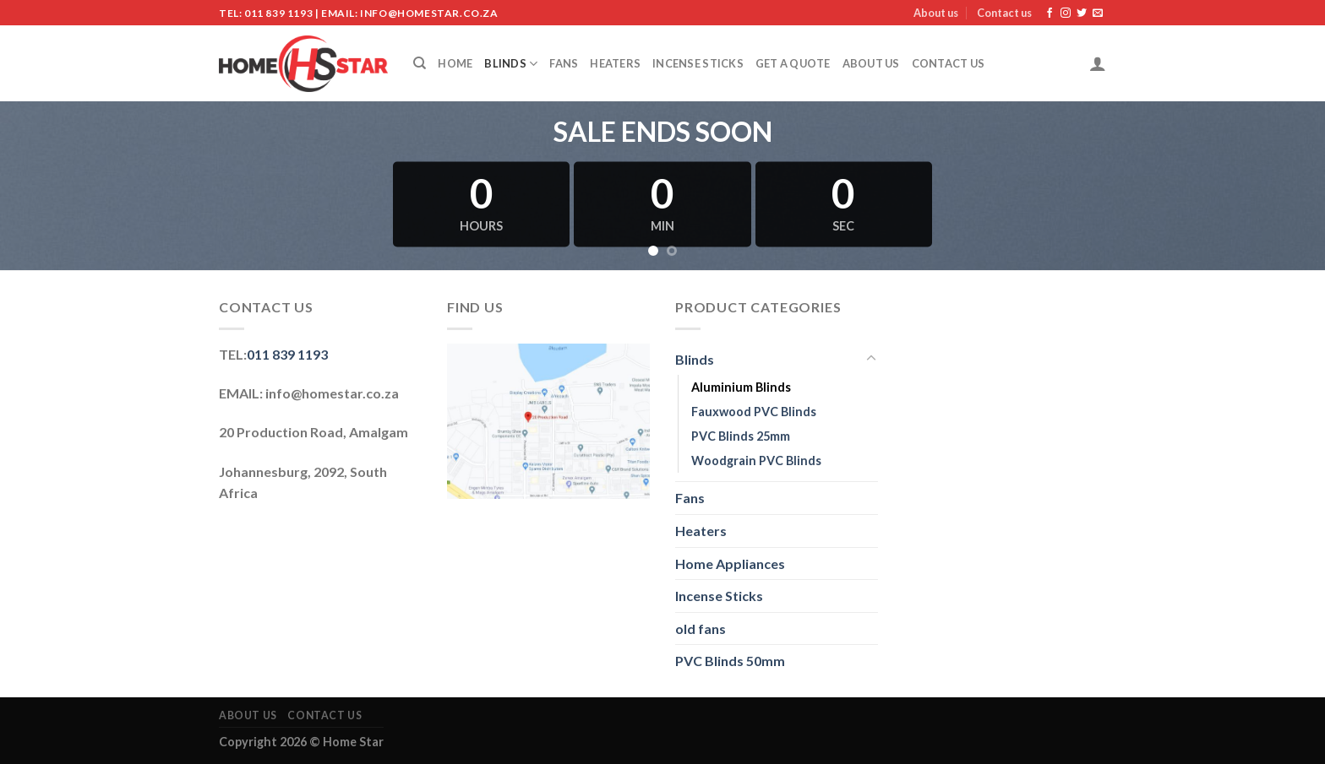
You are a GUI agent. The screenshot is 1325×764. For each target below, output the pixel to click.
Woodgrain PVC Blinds (756, 460)
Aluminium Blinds (741, 387)
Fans (563, 63)
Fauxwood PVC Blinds (753, 411)
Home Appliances (730, 563)
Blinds (510, 64)
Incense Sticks (698, 63)
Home (455, 63)
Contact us (1004, 12)
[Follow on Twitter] (1082, 13)
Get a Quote (793, 63)
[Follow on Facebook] (1049, 13)
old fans (700, 628)
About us (935, 12)
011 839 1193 (287, 354)
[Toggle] (871, 359)
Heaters (615, 63)
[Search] (419, 63)
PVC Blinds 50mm (730, 661)
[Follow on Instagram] (1066, 13)
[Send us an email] (1098, 13)
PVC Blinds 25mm (740, 436)
